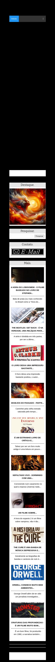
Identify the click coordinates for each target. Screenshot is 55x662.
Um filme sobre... (27, 513)
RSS (43, 658)
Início (14, 18)
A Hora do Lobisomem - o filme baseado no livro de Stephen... (27, 290)
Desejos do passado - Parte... (27, 403)
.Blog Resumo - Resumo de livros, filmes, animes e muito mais (28, 655)
